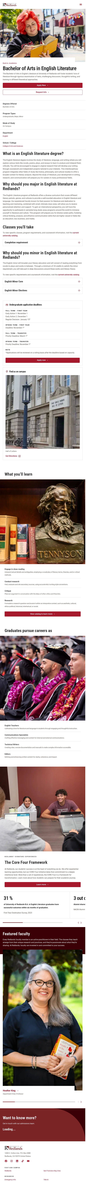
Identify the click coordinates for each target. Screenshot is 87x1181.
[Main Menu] (80, 4)
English (5, 136)
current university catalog (68, 275)
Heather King (11, 1090)
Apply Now (43, 85)
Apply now (42, 360)
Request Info (42, 92)
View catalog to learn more (42, 614)
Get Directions (13, 456)
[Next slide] (81, 1101)
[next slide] (81, 922)
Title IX (46, 1180)
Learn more (42, 884)
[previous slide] (78, 922)
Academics (11, 63)
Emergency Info (10, 1180)
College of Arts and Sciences (13, 146)
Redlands (8, 1171)
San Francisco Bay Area (52, 1171)
